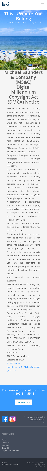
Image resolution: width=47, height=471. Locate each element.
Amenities (5, 445)
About (4, 440)
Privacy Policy (40, 465)
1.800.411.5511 (23, 393)
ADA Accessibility (33, 463)
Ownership (6, 448)
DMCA (42, 463)
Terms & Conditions (38, 466)
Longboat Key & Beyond (10, 451)
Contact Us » (23, 402)
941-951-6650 (13, 363)
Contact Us (6, 443)
